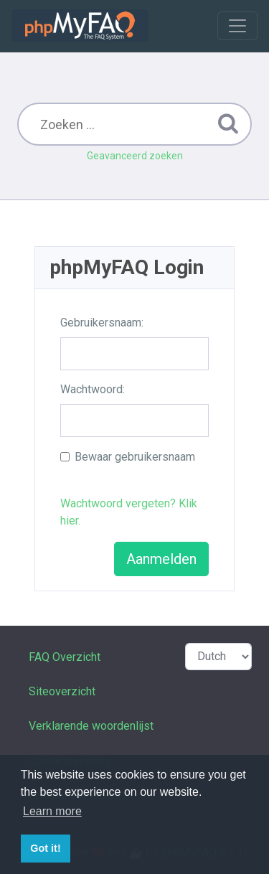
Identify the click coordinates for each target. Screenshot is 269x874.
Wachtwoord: (92, 389)
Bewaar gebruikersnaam (135, 457)
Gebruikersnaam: (101, 322)
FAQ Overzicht (64, 657)
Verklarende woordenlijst (91, 726)
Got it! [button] (45, 848)
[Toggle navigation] (237, 25)
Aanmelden (161, 559)
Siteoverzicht (62, 691)
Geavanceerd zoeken (135, 155)
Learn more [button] (52, 811)
